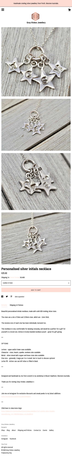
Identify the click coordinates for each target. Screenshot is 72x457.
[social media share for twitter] (7, 297)
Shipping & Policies (16, 305)
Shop (3, 430)
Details (4, 305)
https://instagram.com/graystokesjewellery (16, 396)
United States (14, 277)
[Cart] (69, 10)
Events (45, 430)
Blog (8, 430)
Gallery (51, 430)
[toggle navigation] (2, 9)
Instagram (4, 439)
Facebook (13, 439)
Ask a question (19, 297)
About (14, 430)
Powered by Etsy (6, 453)
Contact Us (37, 430)
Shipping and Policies (25, 430)
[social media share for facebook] (2, 297)
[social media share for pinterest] (11, 297)
